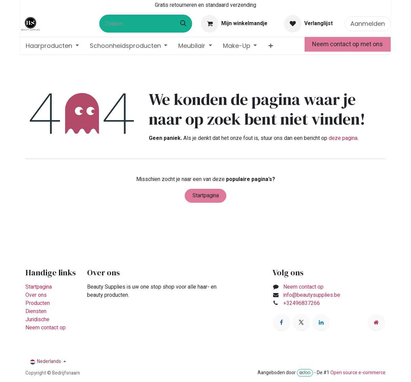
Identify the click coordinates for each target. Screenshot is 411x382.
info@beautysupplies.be (311, 295)
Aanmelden (367, 23)
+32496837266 (302, 303)
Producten (37, 303)
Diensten (35, 311)
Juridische (37, 319)
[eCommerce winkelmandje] (234, 23)
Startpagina (205, 196)
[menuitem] (52, 45)
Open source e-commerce (358, 372)
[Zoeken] (183, 24)
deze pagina (343, 138)
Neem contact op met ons (347, 44)
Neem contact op (45, 328)
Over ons (36, 295)
